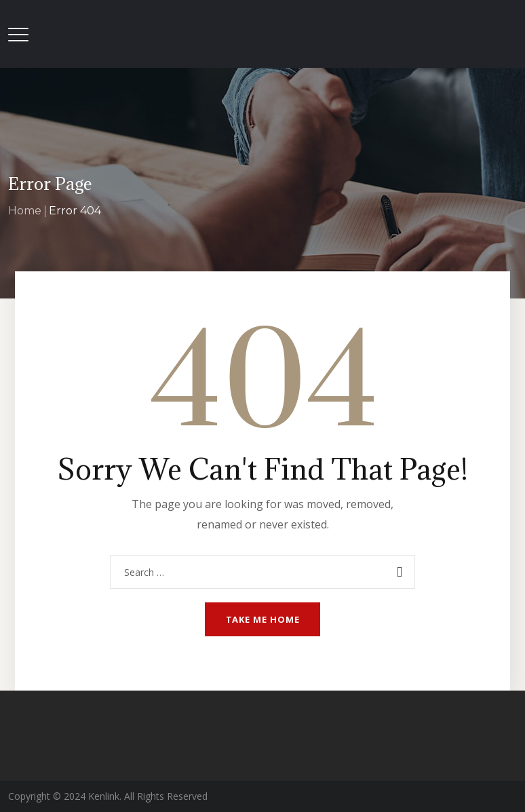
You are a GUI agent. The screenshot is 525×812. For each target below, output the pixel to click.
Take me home (263, 619)
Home (24, 210)
